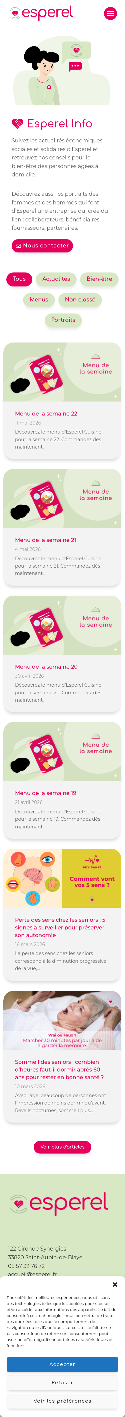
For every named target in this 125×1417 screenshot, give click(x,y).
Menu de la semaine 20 (46, 667)
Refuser (63, 1383)
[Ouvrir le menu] (110, 13)
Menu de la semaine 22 (46, 414)
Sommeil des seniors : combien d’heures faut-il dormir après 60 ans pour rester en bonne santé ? (59, 1070)
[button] (115, 1284)
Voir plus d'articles (62, 1147)
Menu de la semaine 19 (45, 793)
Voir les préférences (63, 1401)
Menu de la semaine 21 (45, 540)
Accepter (62, 1364)
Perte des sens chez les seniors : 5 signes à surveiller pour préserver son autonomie (60, 927)
